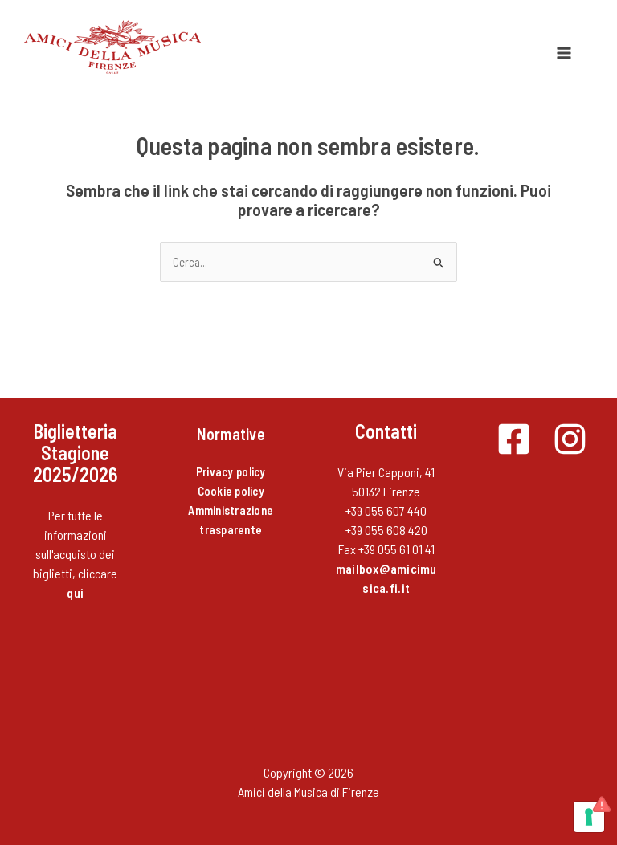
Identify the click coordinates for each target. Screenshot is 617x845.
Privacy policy (231, 471)
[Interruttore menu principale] (564, 53)
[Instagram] (570, 439)
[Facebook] (513, 439)
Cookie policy (231, 491)
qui (75, 592)
